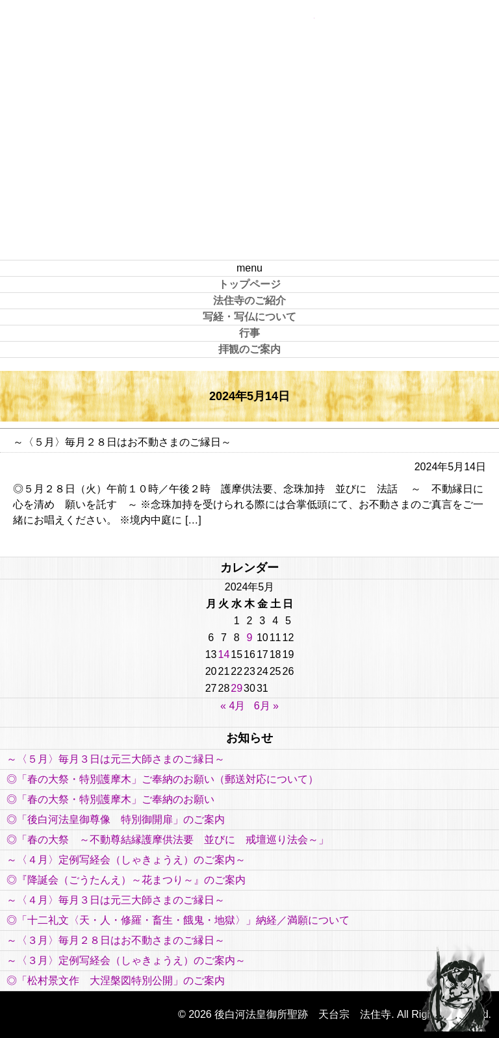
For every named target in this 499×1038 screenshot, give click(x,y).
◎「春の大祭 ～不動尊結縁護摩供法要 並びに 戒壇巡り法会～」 (167, 839)
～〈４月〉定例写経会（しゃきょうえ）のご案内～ (126, 859)
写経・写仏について (249, 316)
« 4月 (232, 705)
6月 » (266, 705)
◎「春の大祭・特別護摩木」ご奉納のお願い (110, 799)
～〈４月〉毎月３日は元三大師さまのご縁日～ (115, 899)
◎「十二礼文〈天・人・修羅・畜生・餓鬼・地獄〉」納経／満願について (178, 920)
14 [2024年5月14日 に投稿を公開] (224, 654)
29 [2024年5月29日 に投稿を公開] (236, 688)
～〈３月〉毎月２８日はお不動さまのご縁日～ (115, 940)
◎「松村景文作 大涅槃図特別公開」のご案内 (120, 980)
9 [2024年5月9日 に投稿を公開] (250, 637)
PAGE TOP (457, 986)
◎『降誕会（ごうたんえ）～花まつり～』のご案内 (126, 879)
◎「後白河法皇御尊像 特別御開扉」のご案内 (115, 819)
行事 (249, 332)
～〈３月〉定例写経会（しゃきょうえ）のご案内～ (126, 960)
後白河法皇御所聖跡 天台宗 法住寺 (249, 130)
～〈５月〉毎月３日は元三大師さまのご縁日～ (115, 759)
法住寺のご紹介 (249, 300)
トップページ (249, 284)
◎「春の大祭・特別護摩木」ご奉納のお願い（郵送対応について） (162, 779)
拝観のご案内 (249, 349)
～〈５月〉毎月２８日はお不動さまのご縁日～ (122, 442)
